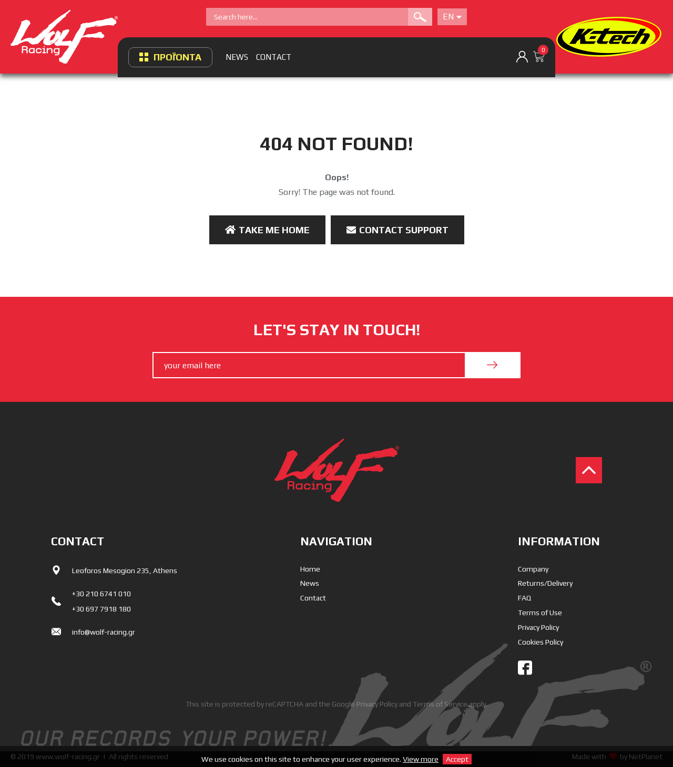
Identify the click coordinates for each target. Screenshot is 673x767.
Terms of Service (440, 704)
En (452, 17)
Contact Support (397, 229)
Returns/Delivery (545, 583)
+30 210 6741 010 (101, 593)
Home (310, 569)
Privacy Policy (538, 627)
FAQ (524, 598)
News (309, 583)
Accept (457, 759)
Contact (313, 598)
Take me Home (267, 229)
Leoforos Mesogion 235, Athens (124, 570)
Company (533, 569)
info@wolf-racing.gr (103, 632)
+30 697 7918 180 (101, 609)
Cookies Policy (540, 642)
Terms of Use (540, 612)
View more (421, 759)
